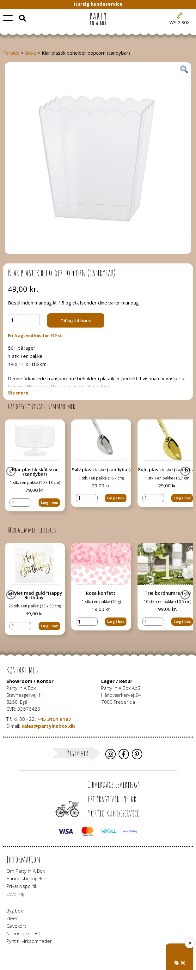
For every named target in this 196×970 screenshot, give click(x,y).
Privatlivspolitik (21, 886)
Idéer (12, 918)
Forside (11, 53)
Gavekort (16, 926)
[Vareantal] (24, 320)
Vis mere (18, 392)
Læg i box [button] (49, 501)
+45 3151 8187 (54, 719)
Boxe (30, 53)
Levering (15, 893)
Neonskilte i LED (23, 933)
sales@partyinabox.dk (48, 726)
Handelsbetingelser (27, 878)
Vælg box (179, 22)
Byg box (14, 910)
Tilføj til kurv (75, 320)
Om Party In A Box (25, 871)
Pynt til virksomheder (29, 941)
